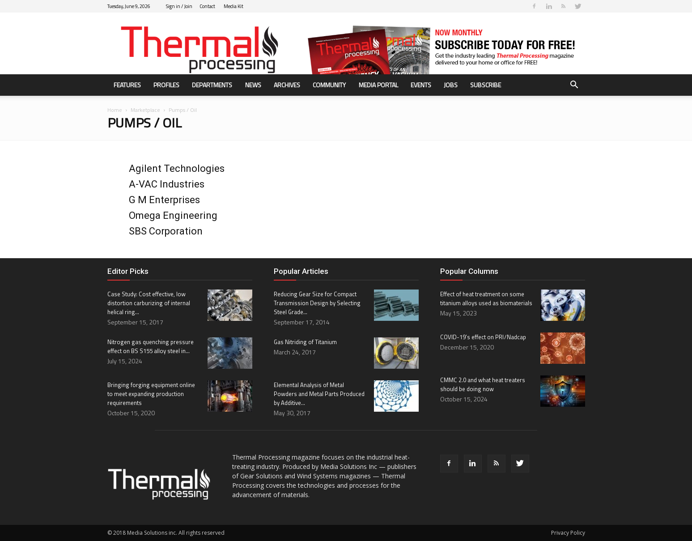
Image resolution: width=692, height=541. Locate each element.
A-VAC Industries (166, 184)
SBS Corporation (166, 231)
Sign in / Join (179, 6)
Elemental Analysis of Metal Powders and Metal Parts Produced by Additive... (319, 393)
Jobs (451, 84)
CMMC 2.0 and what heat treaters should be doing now (482, 384)
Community (329, 84)
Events (421, 84)
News (253, 84)
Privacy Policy (568, 533)
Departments (212, 84)
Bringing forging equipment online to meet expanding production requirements (151, 393)
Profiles (166, 84)
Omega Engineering (173, 215)
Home (114, 110)
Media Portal (378, 84)
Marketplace (145, 110)
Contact (207, 6)
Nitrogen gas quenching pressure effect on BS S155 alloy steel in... (150, 346)
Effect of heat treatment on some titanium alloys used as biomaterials (486, 298)
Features (127, 84)
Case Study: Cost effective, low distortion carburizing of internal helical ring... (148, 303)
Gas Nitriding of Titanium (305, 341)
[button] (574, 85)
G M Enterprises (164, 199)
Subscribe (485, 84)
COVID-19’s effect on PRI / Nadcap (483, 336)
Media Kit (233, 6)
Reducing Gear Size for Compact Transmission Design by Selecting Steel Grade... (317, 303)
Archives (287, 84)
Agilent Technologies (177, 168)
